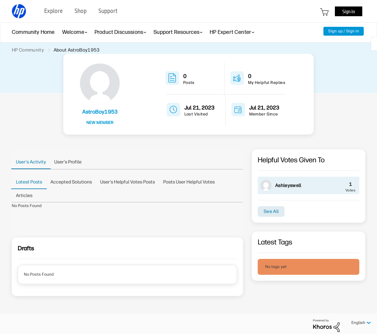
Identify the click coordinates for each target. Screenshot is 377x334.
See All (271, 211)
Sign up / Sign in (343, 31)
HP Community (28, 50)
